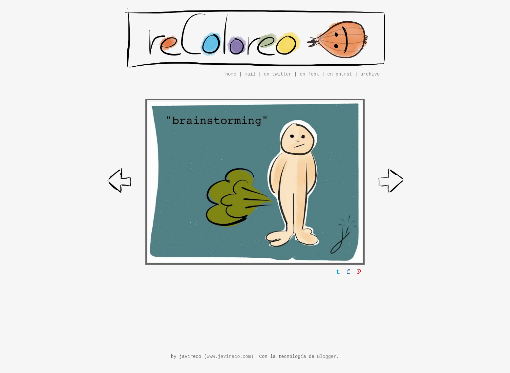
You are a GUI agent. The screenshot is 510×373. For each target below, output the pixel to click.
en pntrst (339, 74)
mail (250, 74)
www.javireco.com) (230, 356)
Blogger (326, 356)
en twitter (277, 74)
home (230, 74)
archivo (370, 74)
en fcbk (309, 74)
